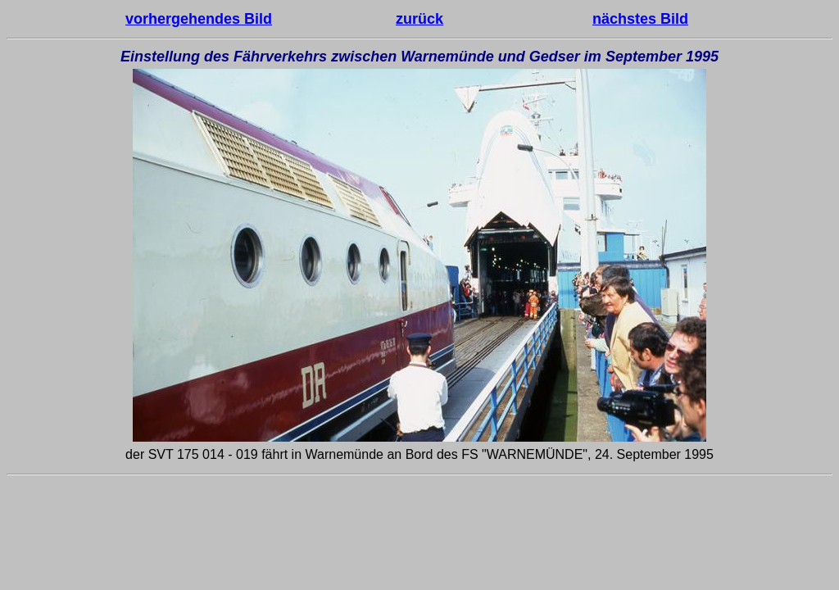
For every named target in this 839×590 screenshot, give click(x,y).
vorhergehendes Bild (198, 19)
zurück (419, 19)
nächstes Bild (640, 19)
